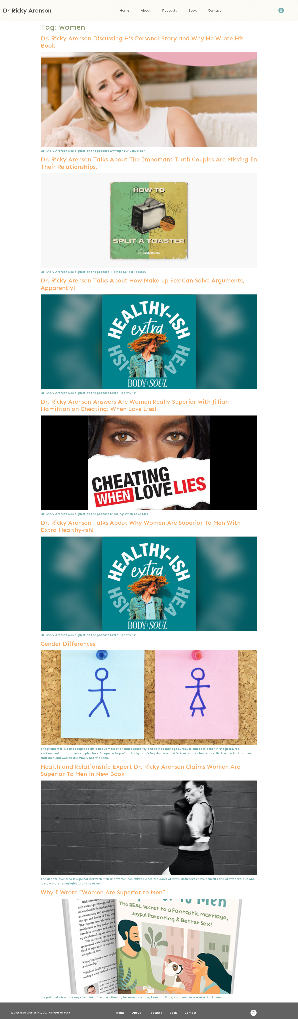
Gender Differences (68, 643)
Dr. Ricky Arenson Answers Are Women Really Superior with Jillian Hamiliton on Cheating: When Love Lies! (135, 405)
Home (124, 10)
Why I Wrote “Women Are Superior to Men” (103, 892)
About (146, 10)
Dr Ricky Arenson (27, 10)
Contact (214, 10)
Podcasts (169, 10)
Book (192, 10)
